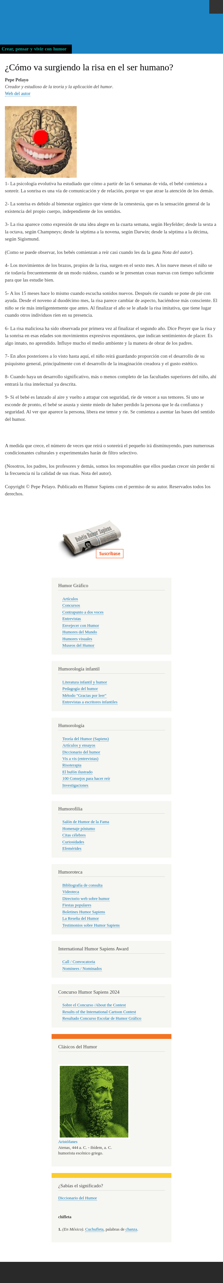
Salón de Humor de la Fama (85, 822)
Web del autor (17, 93)
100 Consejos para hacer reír (86, 778)
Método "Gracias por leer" (84, 695)
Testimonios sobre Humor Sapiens (91, 925)
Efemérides (71, 848)
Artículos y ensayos (78, 745)
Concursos (71, 605)
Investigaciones (75, 785)
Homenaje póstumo (78, 828)
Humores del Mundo (79, 632)
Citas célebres (74, 835)
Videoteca (70, 892)
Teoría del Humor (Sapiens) (85, 739)
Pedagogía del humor (80, 688)
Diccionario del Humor (77, 1198)
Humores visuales (77, 639)
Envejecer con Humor (80, 625)
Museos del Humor (78, 645)
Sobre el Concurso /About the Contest (94, 1005)
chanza (131, 1229)
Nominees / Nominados (82, 968)
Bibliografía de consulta (82, 885)
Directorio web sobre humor (85, 898)
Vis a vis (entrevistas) (80, 758)
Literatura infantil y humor (84, 682)
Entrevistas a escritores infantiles (90, 702)
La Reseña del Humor (80, 918)
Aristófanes (67, 1141)
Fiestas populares (76, 905)
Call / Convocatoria (78, 961)
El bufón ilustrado (77, 772)
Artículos (70, 599)
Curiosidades (73, 842)
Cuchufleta (94, 1229)
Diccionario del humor (81, 752)
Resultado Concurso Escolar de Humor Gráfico (101, 1018)
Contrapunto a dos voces (83, 612)
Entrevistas (71, 618)
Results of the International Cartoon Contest (99, 1012)
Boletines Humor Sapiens (83, 912)
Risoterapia (71, 765)
